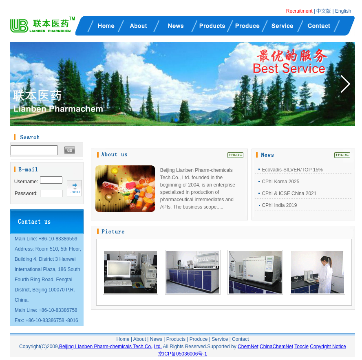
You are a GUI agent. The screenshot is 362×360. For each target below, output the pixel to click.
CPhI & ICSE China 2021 (289, 193)
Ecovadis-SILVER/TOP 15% (292, 170)
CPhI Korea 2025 (280, 181)
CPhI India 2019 (279, 205)
